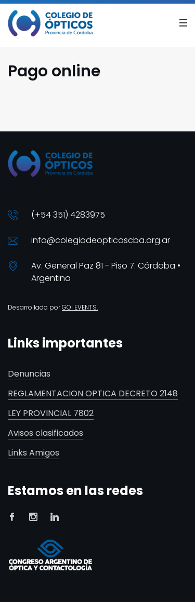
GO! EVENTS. (80, 307)
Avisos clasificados (45, 433)
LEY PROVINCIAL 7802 (51, 413)
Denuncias (29, 374)
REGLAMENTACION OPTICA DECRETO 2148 (93, 394)
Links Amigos (33, 453)
